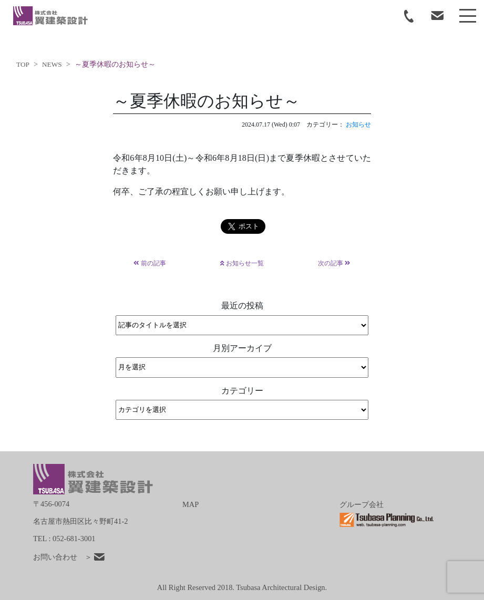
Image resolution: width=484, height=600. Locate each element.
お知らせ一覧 (242, 263)
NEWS (52, 64)
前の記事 (149, 263)
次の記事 (334, 263)
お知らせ (358, 124)
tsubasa (50, 16)
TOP (22, 64)
